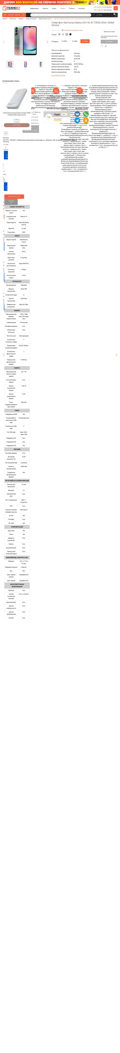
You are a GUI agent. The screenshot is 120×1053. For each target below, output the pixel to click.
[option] (25, 40)
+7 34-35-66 (103, 10)
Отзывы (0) (11, 200)
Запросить (17, 125)
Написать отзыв (77, 30)
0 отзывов (67, 30)
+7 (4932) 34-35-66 (32, 120)
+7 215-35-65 (103, 7)
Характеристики (14, 195)
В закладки (102, 46)
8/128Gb (85, 41)
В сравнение (105, 46)
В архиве (109, 41)
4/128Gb (64, 41)
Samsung (77, 53)
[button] (34, 8)
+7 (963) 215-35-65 (32, 117)
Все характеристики (58, 75)
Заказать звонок (116, 8)
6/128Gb (74, 41)
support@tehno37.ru (32, 123)
